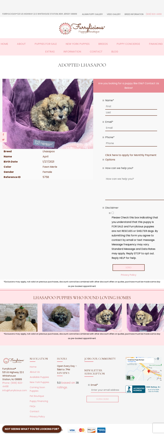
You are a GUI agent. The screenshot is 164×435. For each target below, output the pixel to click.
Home (4, 44)
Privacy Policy (128, 274)
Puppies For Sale (46, 44)
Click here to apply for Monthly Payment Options (130, 157)
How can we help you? (119, 168)
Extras (50, 51)
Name (109, 100)
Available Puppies (39, 377)
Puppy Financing (39, 401)
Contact (96, 51)
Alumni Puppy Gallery (92, 14)
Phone (110, 137)
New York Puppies (78, 44)
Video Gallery (114, 14)
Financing (156, 44)
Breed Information (134, 14)
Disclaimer (112, 208)
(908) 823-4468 (154, 14)
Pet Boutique (37, 396)
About (21, 44)
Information (72, 51)
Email (109, 122)
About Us (35, 372)
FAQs (32, 406)
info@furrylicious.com (14, 390)
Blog (114, 51)
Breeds (103, 44)
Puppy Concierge (128, 44)
